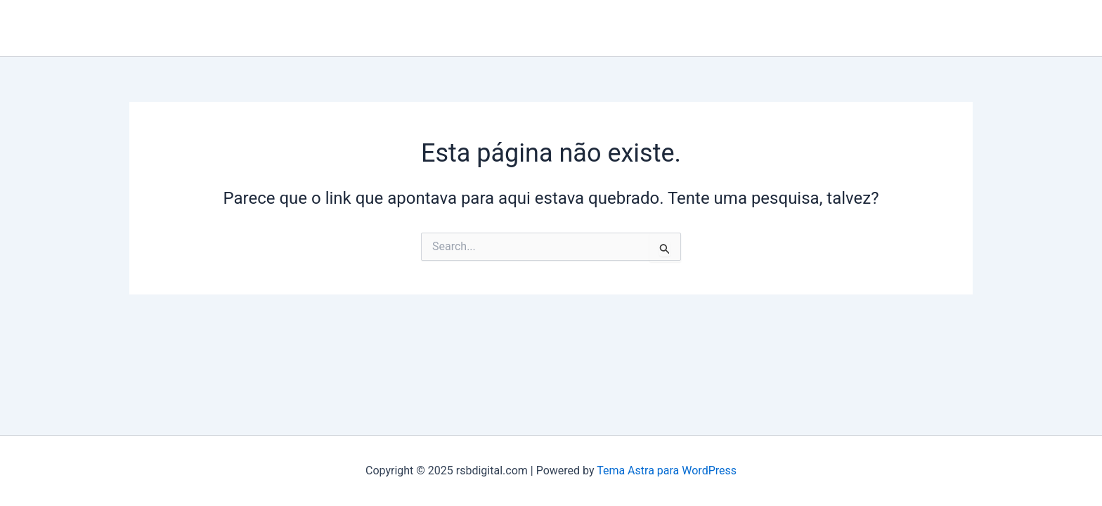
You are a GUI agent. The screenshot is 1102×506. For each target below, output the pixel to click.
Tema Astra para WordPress (667, 470)
